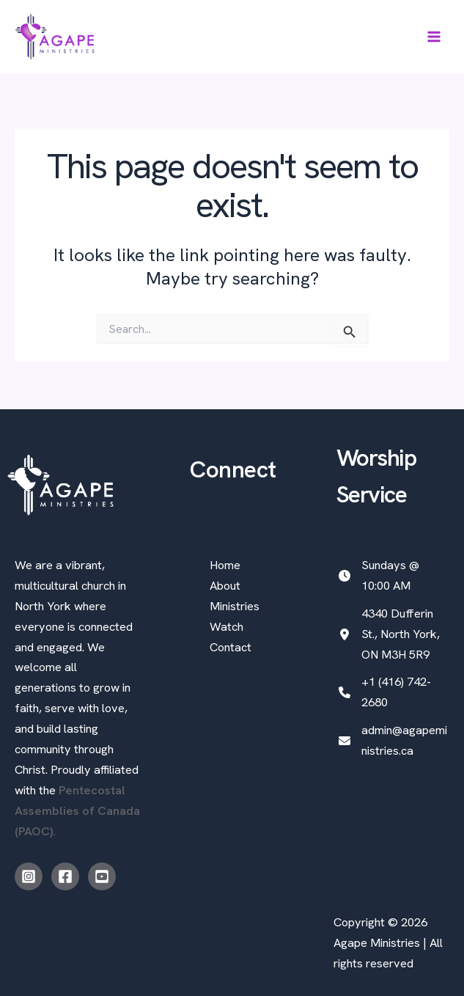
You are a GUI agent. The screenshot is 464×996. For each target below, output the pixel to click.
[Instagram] (29, 876)
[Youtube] (102, 876)
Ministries (234, 606)
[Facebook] (65, 876)
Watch (226, 626)
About (225, 585)
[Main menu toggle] (433, 37)
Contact (230, 647)
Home (225, 565)
